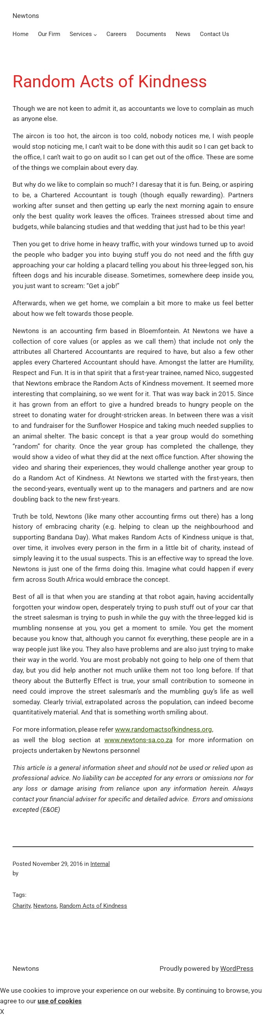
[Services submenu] (95, 34)
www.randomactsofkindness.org (163, 729)
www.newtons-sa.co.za (138, 740)
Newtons (26, 16)
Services (81, 34)
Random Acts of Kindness (93, 905)
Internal (100, 863)
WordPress (236, 968)
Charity (22, 905)
